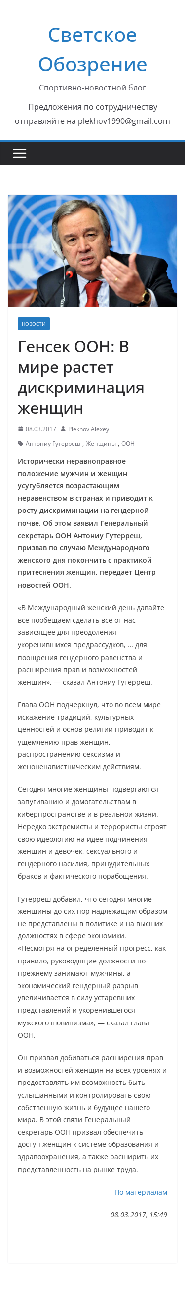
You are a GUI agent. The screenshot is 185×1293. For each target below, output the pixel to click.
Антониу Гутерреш (53, 443)
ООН (128, 443)
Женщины (101, 443)
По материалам (140, 1192)
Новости (34, 323)
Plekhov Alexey (88, 429)
